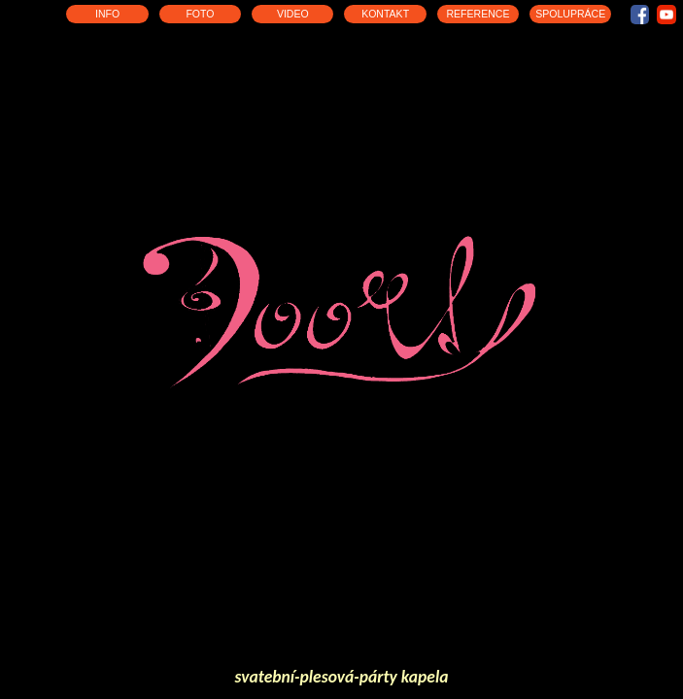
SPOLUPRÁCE (570, 13)
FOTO (200, 13)
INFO (107, 13)
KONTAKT (385, 13)
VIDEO (293, 13)
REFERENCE (477, 13)
